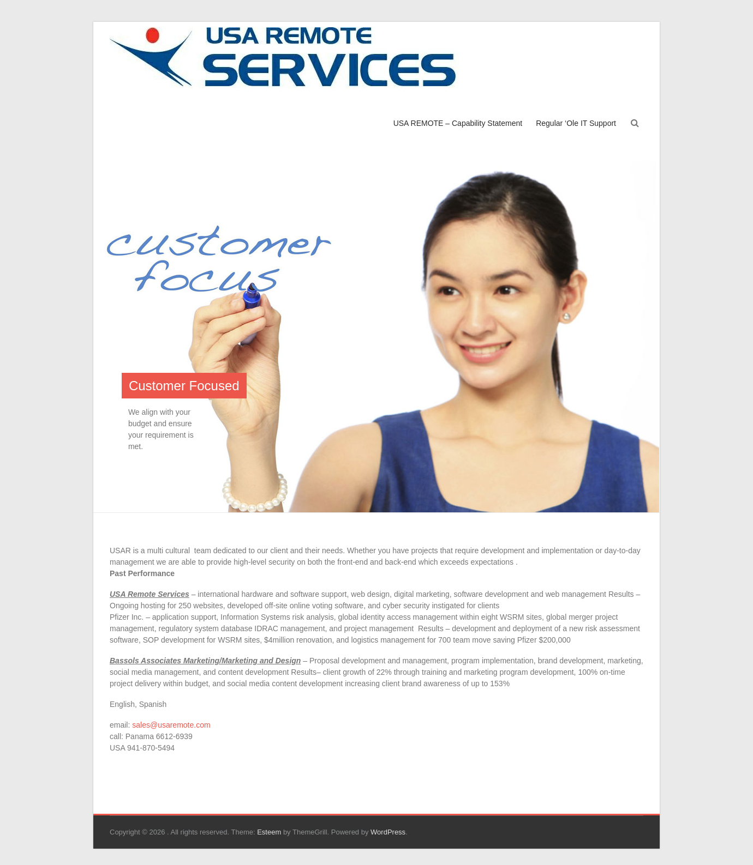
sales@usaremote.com (171, 725)
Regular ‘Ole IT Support (576, 123)
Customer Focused (184, 385)
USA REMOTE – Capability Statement (458, 123)
